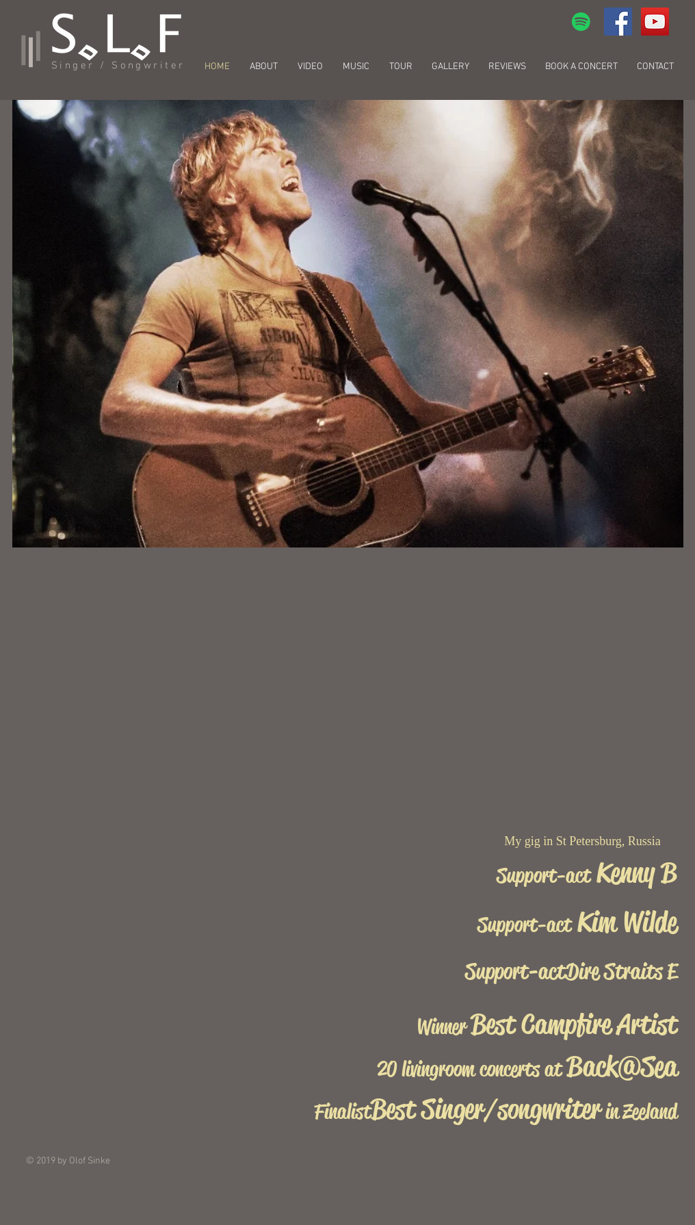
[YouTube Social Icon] (655, 22)
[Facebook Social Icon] (618, 22)
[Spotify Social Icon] (581, 22)
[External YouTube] (577, 188)
